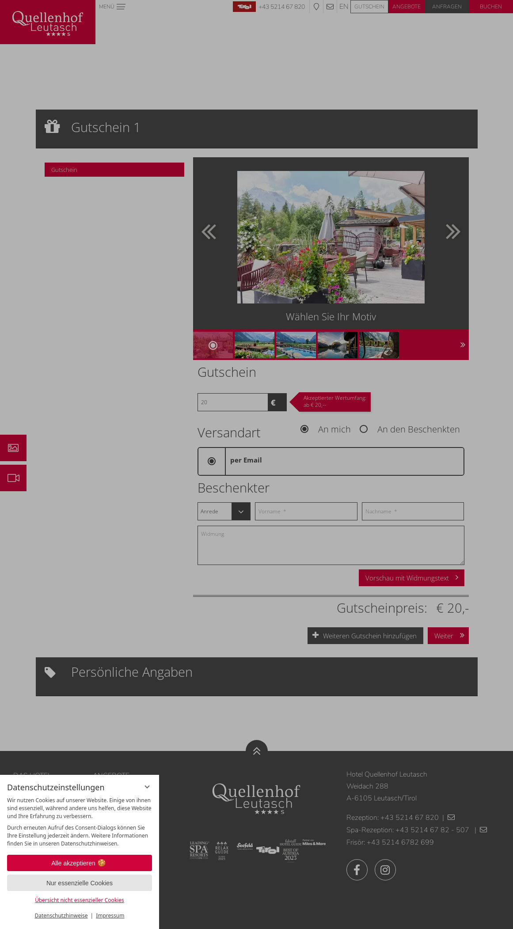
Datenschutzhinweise (61, 915)
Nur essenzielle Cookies (79, 883)
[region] (79, 822)
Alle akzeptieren (79, 863)
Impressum (110, 915)
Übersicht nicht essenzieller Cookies (79, 900)
